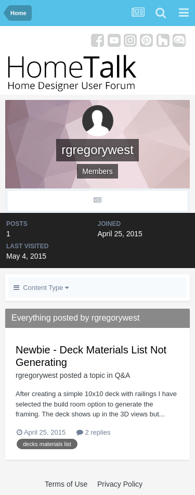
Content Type (41, 287)
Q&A (123, 375)
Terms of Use (66, 484)
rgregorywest (37, 375)
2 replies (93, 432)
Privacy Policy (119, 484)
